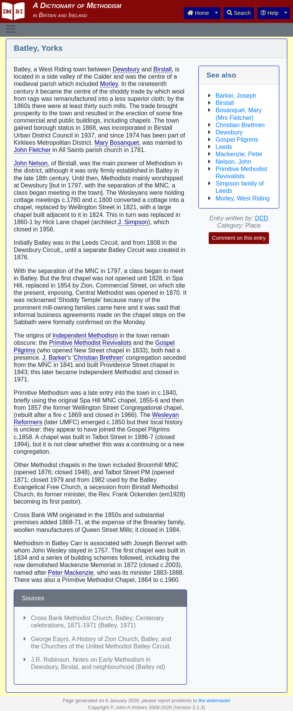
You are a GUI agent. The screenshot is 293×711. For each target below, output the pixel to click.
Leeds (224, 147)
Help (270, 13)
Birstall (162, 69)
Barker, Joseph (236, 95)
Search (239, 13)
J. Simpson (133, 222)
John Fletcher (32, 150)
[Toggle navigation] (10, 29)
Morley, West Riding (243, 198)
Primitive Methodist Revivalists (90, 342)
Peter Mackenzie (70, 572)
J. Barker (54, 357)
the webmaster (214, 700)
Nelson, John (233, 161)
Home (198, 13)
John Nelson (31, 163)
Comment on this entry (239, 238)
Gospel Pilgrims (237, 139)
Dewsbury (126, 69)
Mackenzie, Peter (239, 154)
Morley (109, 84)
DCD (261, 218)
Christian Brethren (98, 357)
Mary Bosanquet (117, 142)
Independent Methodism (85, 335)
